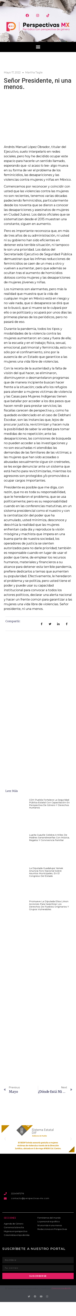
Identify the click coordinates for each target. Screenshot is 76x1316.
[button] (38, 46)
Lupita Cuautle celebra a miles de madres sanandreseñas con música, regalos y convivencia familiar (49, 838)
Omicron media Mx (61, 1288)
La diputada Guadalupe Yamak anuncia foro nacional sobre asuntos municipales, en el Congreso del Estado (46, 872)
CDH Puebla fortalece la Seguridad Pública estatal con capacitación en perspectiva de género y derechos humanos (49, 803)
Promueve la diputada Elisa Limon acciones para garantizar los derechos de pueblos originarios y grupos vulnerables (49, 905)
